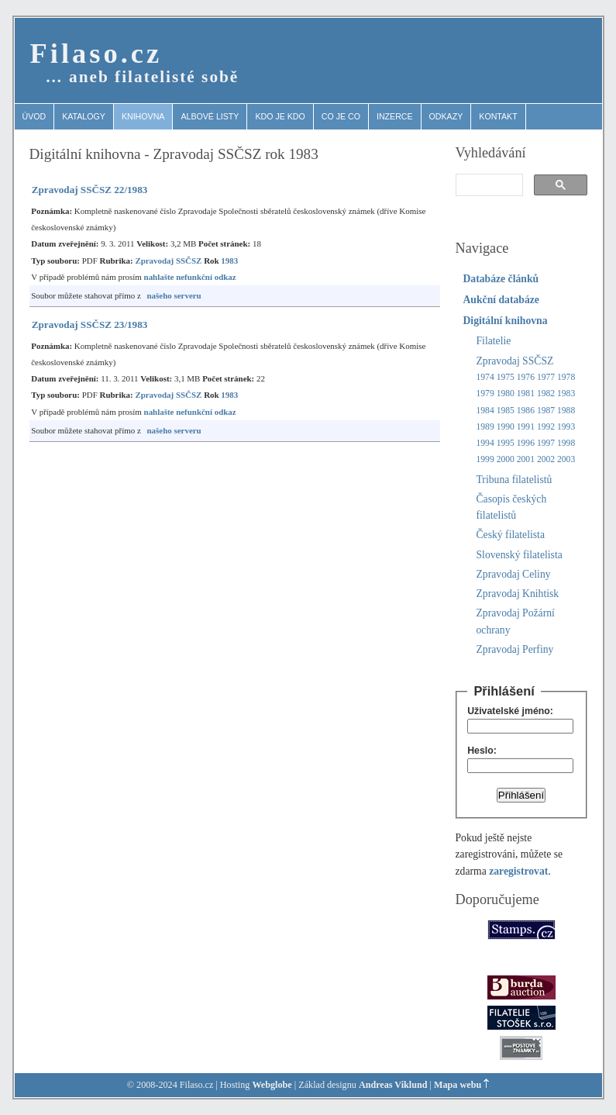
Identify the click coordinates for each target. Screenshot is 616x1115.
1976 (526, 377)
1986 (526, 411)
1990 (505, 427)
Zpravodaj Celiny (514, 574)
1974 (485, 377)
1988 (566, 411)
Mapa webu (457, 1084)
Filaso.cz (96, 53)
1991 (526, 427)
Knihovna (143, 116)
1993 (566, 427)
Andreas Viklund (393, 1084)
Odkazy (446, 116)
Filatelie (494, 341)
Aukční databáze (501, 300)
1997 (546, 443)
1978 (566, 377)
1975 (505, 377)
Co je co (341, 116)
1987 (546, 411)
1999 (485, 459)
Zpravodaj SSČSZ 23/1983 (90, 324)
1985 (505, 411)
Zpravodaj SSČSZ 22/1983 (90, 189)
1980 (505, 393)
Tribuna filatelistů (514, 479)
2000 (505, 459)
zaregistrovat (518, 871)
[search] (487, 185)
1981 (526, 393)
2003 (566, 459)
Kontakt (498, 116)
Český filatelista (511, 534)
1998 (566, 443)
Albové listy (210, 116)
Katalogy (83, 116)
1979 (485, 393)
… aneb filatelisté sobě (142, 76)
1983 (229, 260)
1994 (485, 443)
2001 (526, 459)
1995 (505, 443)
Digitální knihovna (505, 320)
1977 (546, 377)
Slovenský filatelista (520, 555)
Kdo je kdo (280, 116)
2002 (546, 459)
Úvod (34, 116)
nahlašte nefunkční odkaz (190, 276)
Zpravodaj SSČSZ (168, 260)
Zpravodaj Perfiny (515, 649)
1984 (485, 411)
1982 (546, 393)
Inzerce (395, 116)
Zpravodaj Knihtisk (518, 593)
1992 (546, 427)
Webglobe (271, 1084)
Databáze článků (501, 279)
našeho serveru (174, 295)
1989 (485, 427)
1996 (526, 443)
